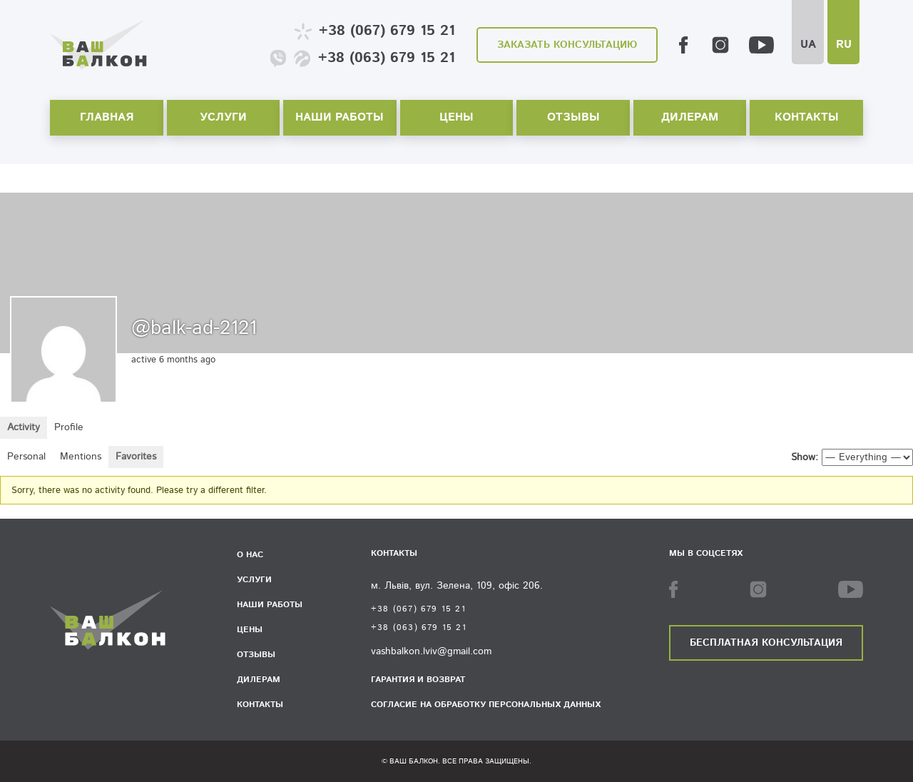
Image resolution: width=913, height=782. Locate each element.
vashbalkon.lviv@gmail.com (431, 651)
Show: (804, 457)
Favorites (136, 457)
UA (808, 44)
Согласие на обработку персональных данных (486, 705)
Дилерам (689, 117)
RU (844, 44)
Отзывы (573, 117)
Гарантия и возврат (418, 680)
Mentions (80, 457)
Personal (26, 457)
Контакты (807, 117)
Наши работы (339, 117)
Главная (106, 117)
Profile (68, 427)
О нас (250, 555)
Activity (23, 427)
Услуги (223, 117)
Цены (456, 117)
